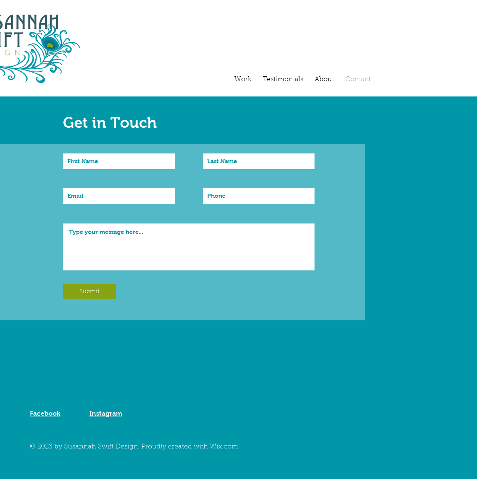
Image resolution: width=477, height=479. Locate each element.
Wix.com (224, 447)
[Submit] (89, 291)
